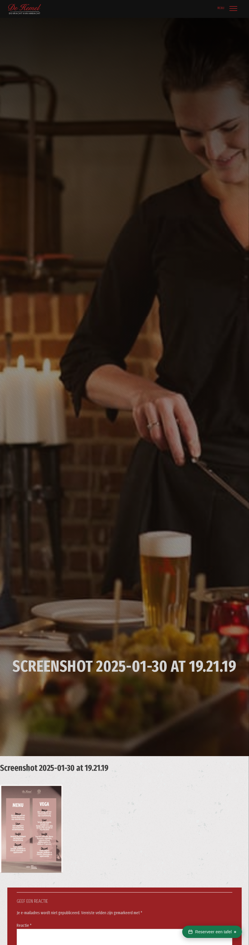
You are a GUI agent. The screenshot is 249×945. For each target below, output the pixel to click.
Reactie (24, 925)
